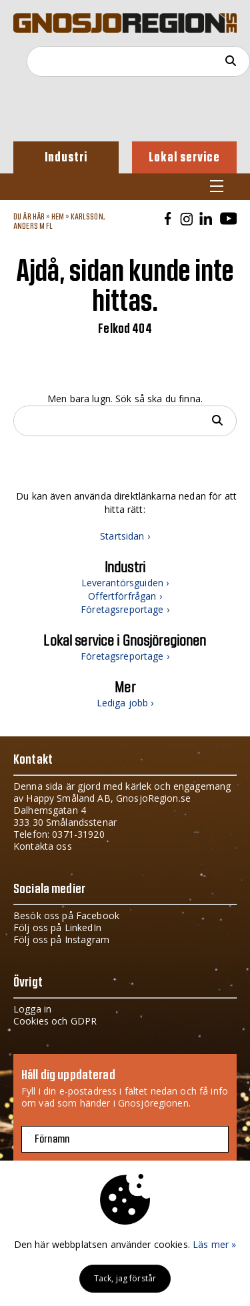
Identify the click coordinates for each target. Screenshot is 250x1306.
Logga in (32, 1009)
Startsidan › (125, 536)
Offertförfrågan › (124, 596)
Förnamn (52, 1139)
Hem (57, 217)
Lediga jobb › (125, 702)
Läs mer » (214, 1244)
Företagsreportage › (125, 609)
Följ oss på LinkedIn (57, 927)
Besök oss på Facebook (66, 915)
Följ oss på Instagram (61, 939)
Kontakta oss (42, 846)
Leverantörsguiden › (125, 582)
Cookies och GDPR (55, 1021)
